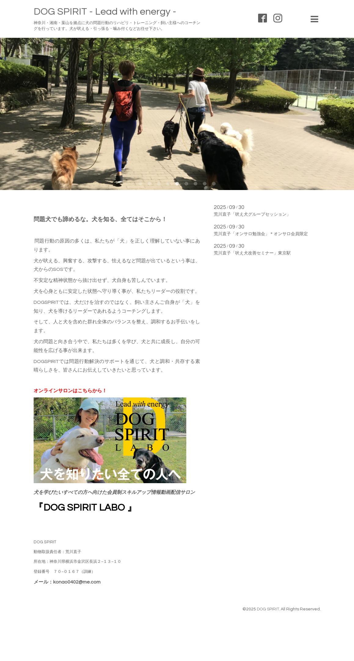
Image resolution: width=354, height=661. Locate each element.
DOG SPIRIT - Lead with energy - (105, 12)
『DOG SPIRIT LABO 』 (85, 508)
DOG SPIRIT (268, 609)
